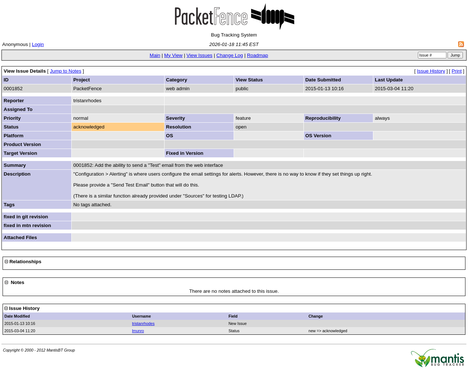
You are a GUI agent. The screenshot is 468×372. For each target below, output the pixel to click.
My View (173, 55)
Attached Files (20, 237)
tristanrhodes (143, 323)
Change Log (229, 55)
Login (38, 44)
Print (456, 71)
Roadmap (257, 55)
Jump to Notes (65, 71)
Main (155, 55)
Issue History (431, 71)
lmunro (138, 331)
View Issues (199, 55)
